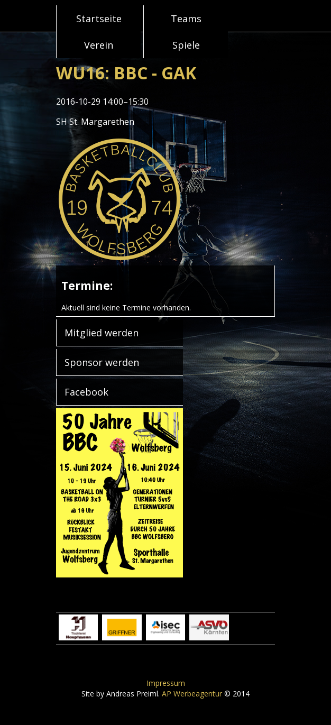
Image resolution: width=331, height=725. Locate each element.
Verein (98, 45)
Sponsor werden (102, 362)
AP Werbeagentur (192, 694)
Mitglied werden (102, 332)
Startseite (99, 18)
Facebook (86, 392)
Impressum (165, 683)
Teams (186, 18)
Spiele (186, 45)
